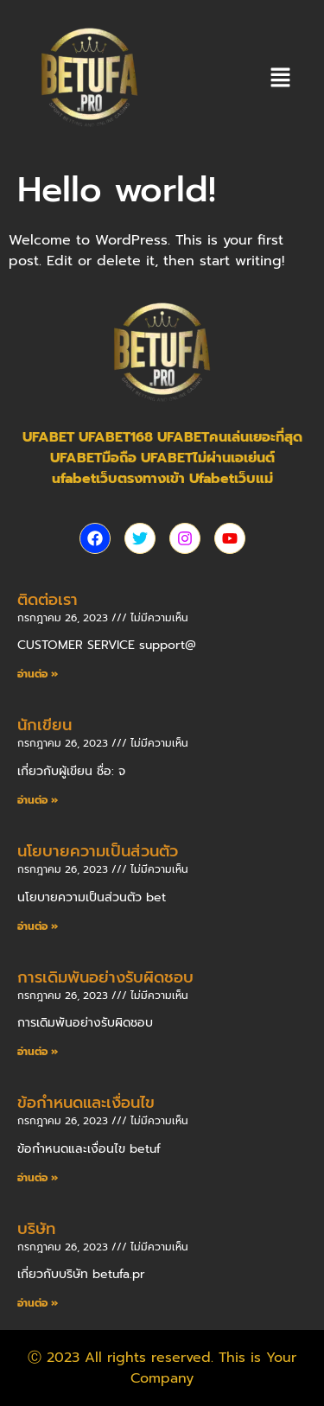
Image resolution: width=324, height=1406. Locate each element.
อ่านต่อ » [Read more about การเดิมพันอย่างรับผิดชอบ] (37, 1051)
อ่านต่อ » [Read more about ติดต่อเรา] (37, 674)
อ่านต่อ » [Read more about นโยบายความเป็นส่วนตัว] (37, 926)
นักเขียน (44, 725)
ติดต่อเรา (47, 600)
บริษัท (36, 1229)
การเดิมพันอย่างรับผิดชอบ (105, 977)
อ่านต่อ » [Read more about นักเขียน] (37, 800)
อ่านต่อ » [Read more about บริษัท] (37, 1303)
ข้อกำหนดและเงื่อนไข (86, 1103)
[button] (281, 79)
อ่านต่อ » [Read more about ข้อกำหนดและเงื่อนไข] (37, 1178)
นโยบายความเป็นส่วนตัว (97, 851)
